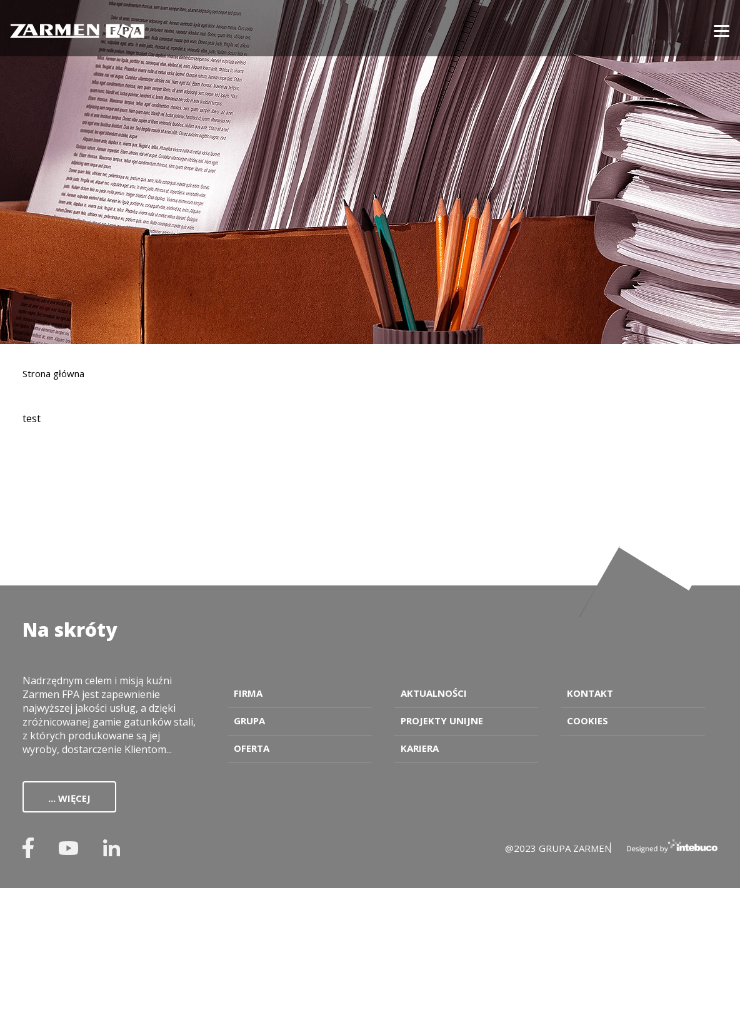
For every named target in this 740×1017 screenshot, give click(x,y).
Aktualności (434, 693)
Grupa (249, 720)
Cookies (587, 720)
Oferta (251, 748)
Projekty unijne (442, 720)
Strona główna (53, 373)
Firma (248, 693)
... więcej (69, 798)
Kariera (420, 748)
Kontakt (590, 693)
